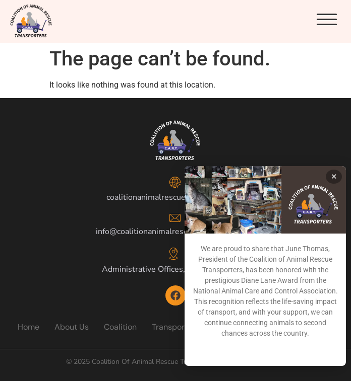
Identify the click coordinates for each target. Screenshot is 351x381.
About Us (71, 327)
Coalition (120, 327)
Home (28, 327)
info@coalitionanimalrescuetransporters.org (176, 231)
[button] (327, 20)
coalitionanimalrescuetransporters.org (175, 197)
